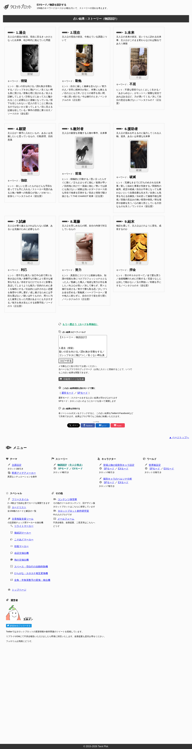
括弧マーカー (21, 546)
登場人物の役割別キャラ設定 (118, 465)
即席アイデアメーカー (24, 473)
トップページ (19, 590)
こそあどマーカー (23, 539)
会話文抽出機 (21, 553)
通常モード (68, 393)
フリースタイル (20, 499)
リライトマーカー (23, 526)
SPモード (82, 393)
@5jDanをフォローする (18, 626)
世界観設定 (155, 465)
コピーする (66, 361)
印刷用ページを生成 (73, 379)
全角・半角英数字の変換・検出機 (32, 580)
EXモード (77, 468)
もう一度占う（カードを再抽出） (80, 324)
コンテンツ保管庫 (67, 499)
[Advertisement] (96, 692)
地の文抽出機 (21, 560)
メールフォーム (65, 519)
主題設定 (16, 465)
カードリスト (19, 507)
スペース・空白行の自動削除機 (31, 566)
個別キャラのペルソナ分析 (117, 479)
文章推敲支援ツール (22, 519)
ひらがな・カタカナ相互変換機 (31, 573)
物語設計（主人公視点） (70, 465)
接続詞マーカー (22, 533)
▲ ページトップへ (179, 437)
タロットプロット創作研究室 (73, 511)
